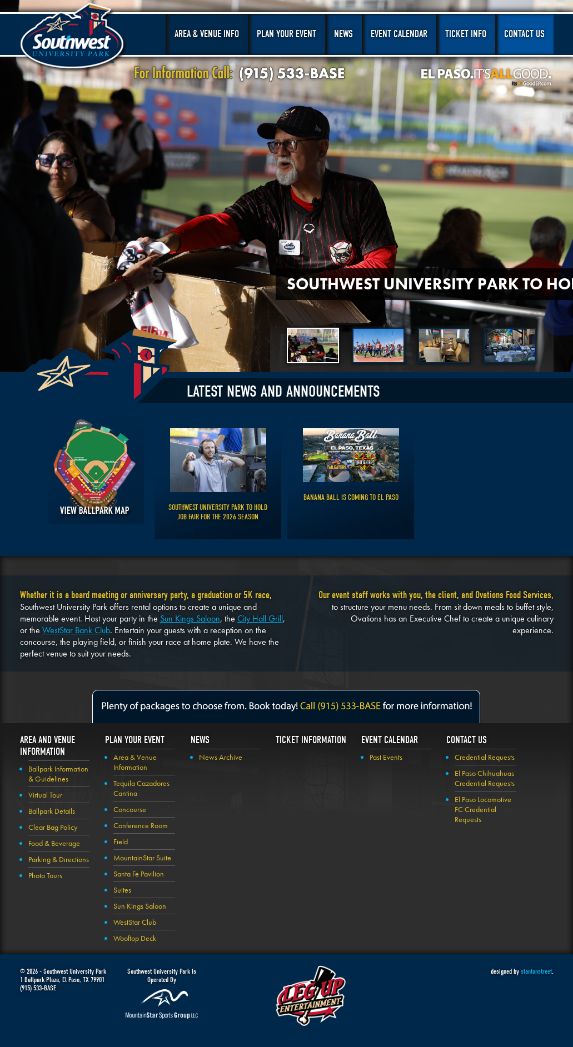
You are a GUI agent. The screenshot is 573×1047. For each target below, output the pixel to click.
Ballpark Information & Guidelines (58, 774)
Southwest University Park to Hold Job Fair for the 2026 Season (217, 512)
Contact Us (524, 34)
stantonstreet (536, 971)
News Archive (220, 757)
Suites (122, 890)
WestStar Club (134, 922)
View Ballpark (96, 470)
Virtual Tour (45, 795)
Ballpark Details (51, 811)
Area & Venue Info (207, 34)
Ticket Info (465, 34)
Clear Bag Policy (52, 827)
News (343, 34)
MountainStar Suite (142, 858)
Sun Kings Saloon (190, 618)
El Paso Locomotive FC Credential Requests (483, 809)
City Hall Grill (260, 618)
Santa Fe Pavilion (138, 874)
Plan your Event (135, 740)
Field (120, 841)
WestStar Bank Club (76, 630)
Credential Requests (485, 757)
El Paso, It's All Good (486, 77)
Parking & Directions (58, 859)
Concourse (129, 809)
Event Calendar (399, 34)
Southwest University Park (73, 38)
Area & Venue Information (135, 762)
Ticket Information (311, 740)
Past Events (386, 757)
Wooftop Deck (134, 938)
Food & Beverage (54, 843)
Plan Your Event (286, 34)
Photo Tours (45, 875)
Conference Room (140, 825)
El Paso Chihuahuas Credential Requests (485, 778)
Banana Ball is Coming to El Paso (350, 497)
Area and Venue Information (47, 746)
